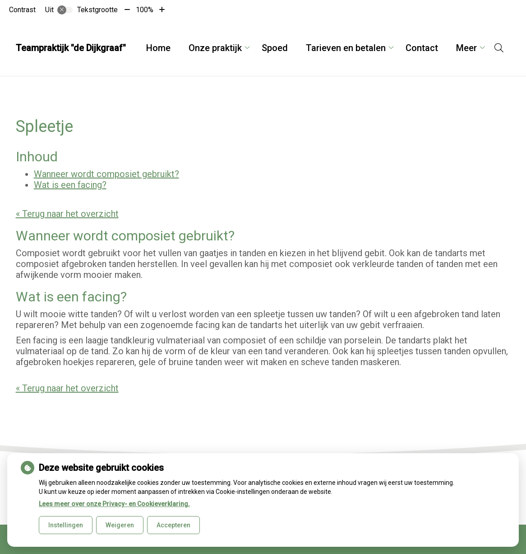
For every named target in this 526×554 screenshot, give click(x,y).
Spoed (275, 47)
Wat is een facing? (70, 184)
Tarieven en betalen (346, 47)
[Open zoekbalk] (499, 48)
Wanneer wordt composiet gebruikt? (106, 174)
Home (158, 47)
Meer (466, 47)
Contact (422, 47)
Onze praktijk (215, 47)
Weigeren (120, 525)
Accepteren (173, 525)
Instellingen (65, 525)
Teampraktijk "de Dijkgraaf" (71, 47)
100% (144, 9)
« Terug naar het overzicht (67, 213)
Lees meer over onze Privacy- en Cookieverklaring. (114, 503)
